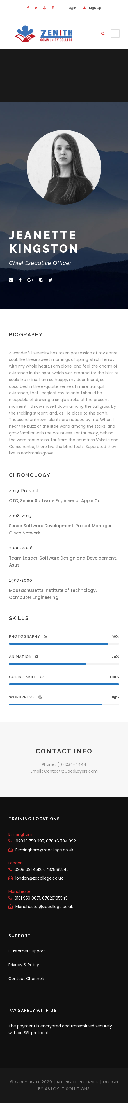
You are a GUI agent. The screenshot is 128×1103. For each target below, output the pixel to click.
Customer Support (26, 951)
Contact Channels (26, 978)
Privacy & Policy (23, 965)
